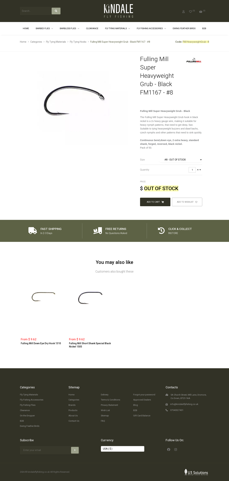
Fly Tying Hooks (78, 41)
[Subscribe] (75, 450)
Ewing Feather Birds (184, 28)
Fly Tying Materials (116, 28)
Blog (135, 405)
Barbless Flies (68, 28)
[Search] (56, 11)
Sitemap (74, 387)
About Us (73, 415)
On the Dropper (27, 415)
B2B (204, 28)
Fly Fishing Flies (27, 405)
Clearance (92, 28)
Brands (71, 405)
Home (26, 28)
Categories (36, 41)
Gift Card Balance (141, 415)
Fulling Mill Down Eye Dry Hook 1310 (41, 343)
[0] (192, 11)
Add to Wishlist (187, 202)
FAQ (103, 421)
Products (72, 410)
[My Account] (183, 11)
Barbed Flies (43, 28)
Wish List (105, 410)
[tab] (171, 160)
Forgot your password (144, 394)
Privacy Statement (109, 405)
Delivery (104, 394)
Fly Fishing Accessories (150, 28)
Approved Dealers (142, 399)
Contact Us (73, 421)
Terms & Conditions (110, 399)
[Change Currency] (122, 449)
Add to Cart (155, 202)
